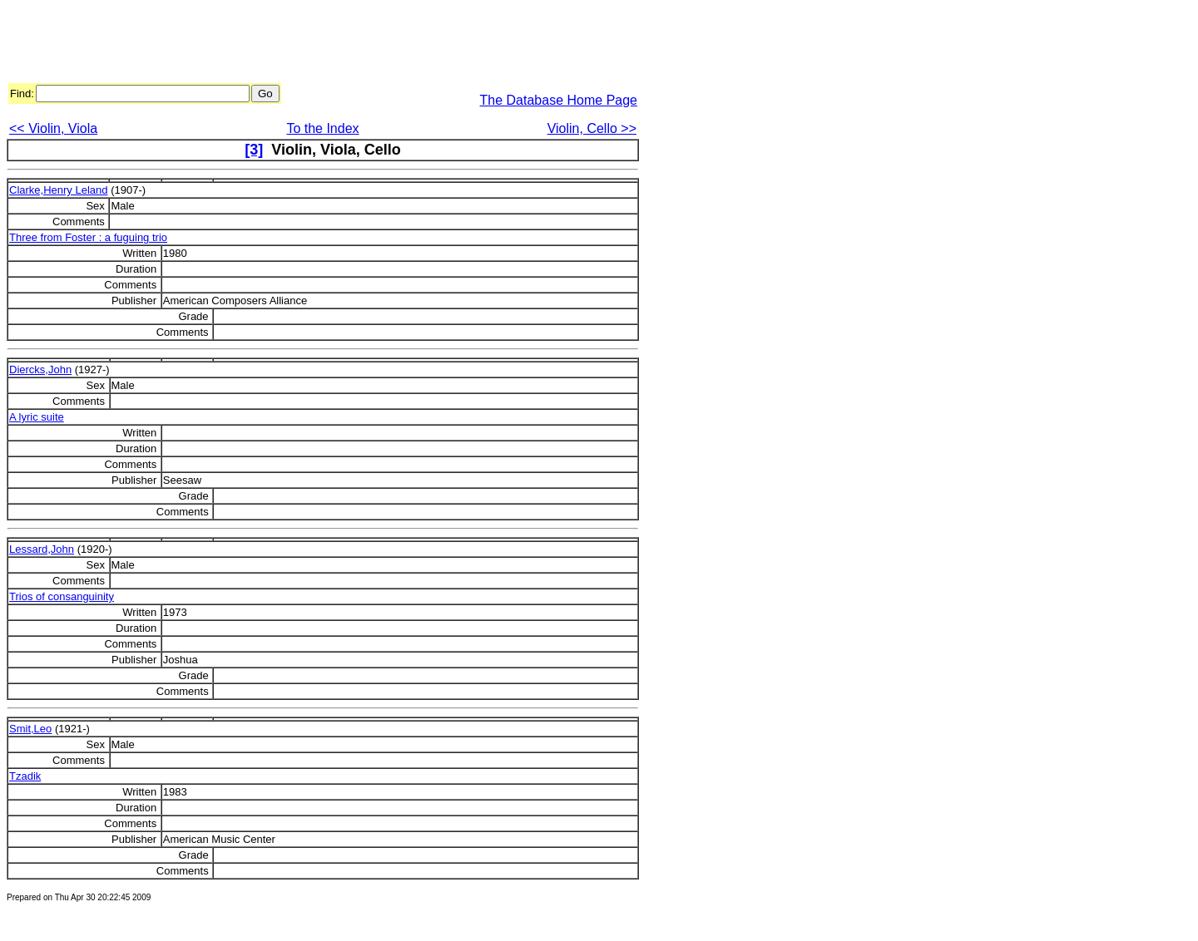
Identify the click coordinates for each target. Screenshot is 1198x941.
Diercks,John (40, 369)
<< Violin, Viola (53, 128)
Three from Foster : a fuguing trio (88, 237)
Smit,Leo (30, 728)
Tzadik (25, 776)
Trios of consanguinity (61, 596)
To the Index (322, 128)
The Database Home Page (558, 100)
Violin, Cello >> (591, 128)
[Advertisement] (309, 44)
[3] (254, 149)
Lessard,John (41, 549)
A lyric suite (36, 417)
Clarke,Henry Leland (58, 190)
